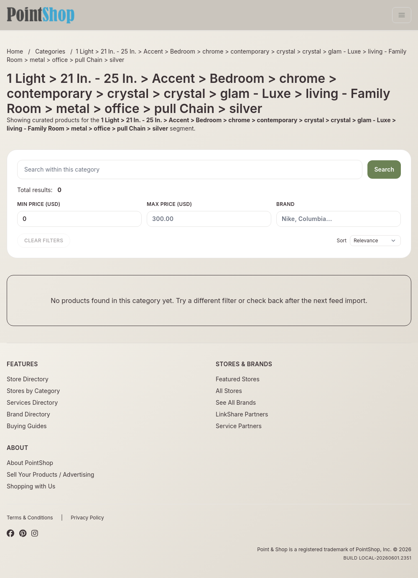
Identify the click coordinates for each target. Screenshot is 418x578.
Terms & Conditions (30, 517)
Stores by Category (33, 390)
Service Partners (239, 425)
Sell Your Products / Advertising (50, 474)
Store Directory (27, 379)
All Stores (229, 390)
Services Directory (32, 402)
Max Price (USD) (209, 214)
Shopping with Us (31, 486)
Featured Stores (238, 379)
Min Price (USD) (79, 214)
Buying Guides (27, 425)
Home (15, 51)
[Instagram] (34, 533)
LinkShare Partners (242, 414)
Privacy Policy (87, 517)
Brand (338, 214)
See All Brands (236, 402)
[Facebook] (10, 533)
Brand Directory (28, 414)
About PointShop (30, 462)
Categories (50, 51)
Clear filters (43, 240)
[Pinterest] (22, 533)
